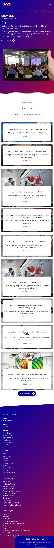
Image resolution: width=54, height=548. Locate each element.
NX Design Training (9, 484)
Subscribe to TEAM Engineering (13, 523)
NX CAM (5, 458)
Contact (5, 514)
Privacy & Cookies (8, 533)
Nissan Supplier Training (11, 503)
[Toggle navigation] (50, 4)
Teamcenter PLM (8, 463)
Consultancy (7, 498)
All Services (6, 482)
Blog (4, 526)
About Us (6, 516)
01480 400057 (7, 420)
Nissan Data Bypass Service (12, 505)
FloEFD (5, 470)
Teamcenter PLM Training (11, 491)
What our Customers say (11, 521)
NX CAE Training (8, 489)
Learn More (27, 136)
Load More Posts (25, 393)
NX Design (6, 456)
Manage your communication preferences (16, 530)
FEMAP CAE (6, 465)
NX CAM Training (8, 486)
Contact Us (7, 41)
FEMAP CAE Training (9, 493)
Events (5, 528)
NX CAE (5, 461)
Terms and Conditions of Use (12, 535)
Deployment (7, 500)
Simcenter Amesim (9, 472)
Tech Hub (6, 519)
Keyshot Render (8, 468)
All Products (7, 454)
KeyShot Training (8, 496)
